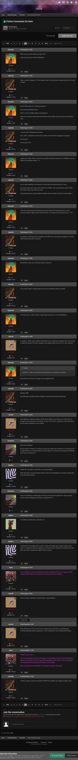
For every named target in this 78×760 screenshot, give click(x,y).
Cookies (50, 742)
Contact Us (43, 742)
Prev (7, 43)
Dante (11, 567)
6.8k (11, 587)
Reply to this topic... (18, 724)
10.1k (11, 69)
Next (46, 43)
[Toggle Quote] (23, 368)
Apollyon (10, 465)
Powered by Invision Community (39, 744)
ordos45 (10, 336)
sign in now (41, 714)
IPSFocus (35, 742)
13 (35, 43)
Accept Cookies (57, 755)
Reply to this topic (67, 36)
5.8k (11, 460)
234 (11, 535)
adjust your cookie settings (7, 757)
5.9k (11, 95)
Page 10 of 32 (58, 43)
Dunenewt (11, 49)
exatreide (11, 76)
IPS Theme (29, 742)
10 (25, 43)
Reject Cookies (71, 755)
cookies (11, 755)
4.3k (11, 356)
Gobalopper (13, 27)
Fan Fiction (23, 28)
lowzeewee (11, 441)
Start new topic (50, 36)
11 (29, 43)
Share (57, 28)
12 (32, 43)
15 (42, 43)
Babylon (10, 515)
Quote (26, 71)
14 (39, 43)
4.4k (11, 484)
